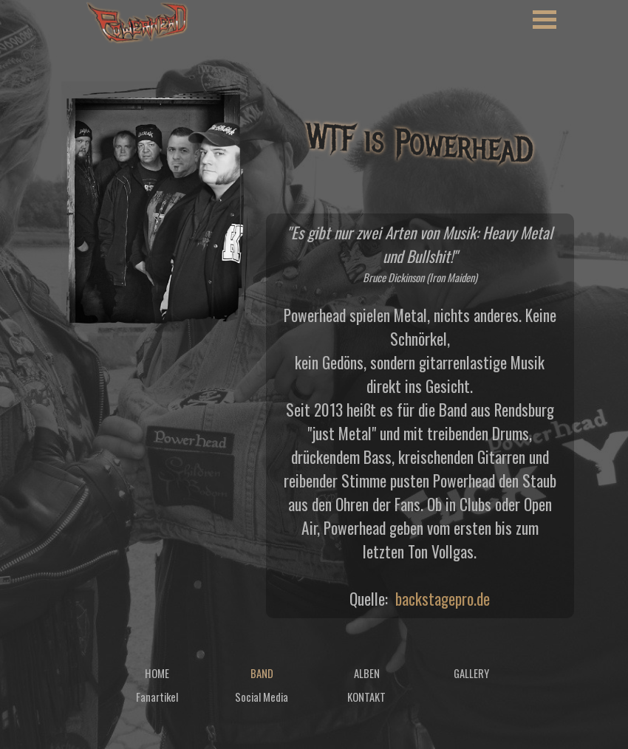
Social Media (261, 697)
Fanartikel (157, 697)
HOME (157, 673)
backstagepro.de (442, 598)
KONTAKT (366, 697)
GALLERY (471, 673)
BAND (261, 673)
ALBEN (367, 673)
